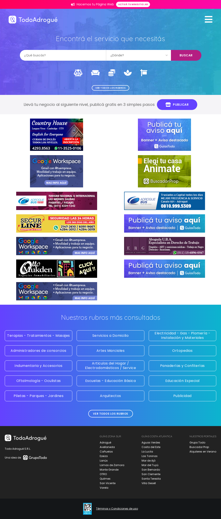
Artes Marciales (110, 350)
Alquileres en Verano (202, 451)
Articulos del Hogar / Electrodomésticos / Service (110, 365)
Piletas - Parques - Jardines (38, 395)
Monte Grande (109, 469)
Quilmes (105, 478)
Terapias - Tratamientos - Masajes (38, 335)
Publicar (177, 104)
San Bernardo (151, 469)
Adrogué (105, 442)
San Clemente (151, 474)
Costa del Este (151, 447)
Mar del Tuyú (150, 465)
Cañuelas (106, 451)
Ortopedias (182, 350)
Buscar (186, 55)
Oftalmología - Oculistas (38, 380)
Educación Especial (182, 380)
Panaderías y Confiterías (182, 365)
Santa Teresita (151, 478)
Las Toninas (150, 456)
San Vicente (107, 483)
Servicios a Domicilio (110, 335)
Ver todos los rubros (110, 88)
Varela (104, 488)
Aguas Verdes (151, 442)
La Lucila (147, 451)
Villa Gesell (149, 483)
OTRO (103, 474)
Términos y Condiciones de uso (117, 508)
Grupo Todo (197, 442)
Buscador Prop (199, 447)
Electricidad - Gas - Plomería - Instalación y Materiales (182, 335)
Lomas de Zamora (112, 465)
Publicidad (182, 395)
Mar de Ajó (148, 460)
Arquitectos (110, 395)
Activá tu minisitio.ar (133, 4)
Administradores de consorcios (38, 350)
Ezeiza (104, 456)
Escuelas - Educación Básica (110, 380)
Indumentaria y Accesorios (38, 365)
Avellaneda (107, 447)
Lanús (104, 460)
